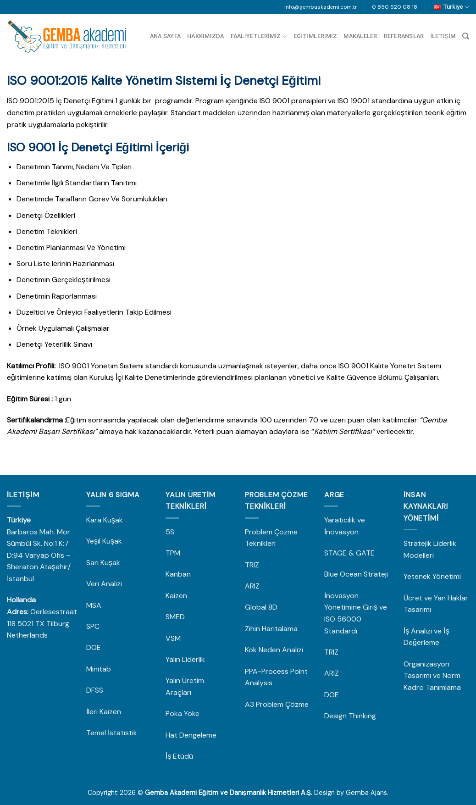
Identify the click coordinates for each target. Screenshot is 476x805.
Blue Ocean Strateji (356, 574)
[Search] (465, 36)
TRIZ (252, 565)
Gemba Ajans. (367, 792)
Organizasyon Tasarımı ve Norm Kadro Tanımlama (432, 675)
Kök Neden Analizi (274, 650)
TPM (173, 553)
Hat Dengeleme (191, 735)
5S (170, 532)
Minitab (99, 669)
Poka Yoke (182, 713)
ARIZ (252, 586)
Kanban (178, 574)
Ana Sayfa (165, 36)
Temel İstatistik (111, 733)
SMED (175, 617)
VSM (173, 638)
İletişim (442, 36)
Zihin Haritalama (271, 628)
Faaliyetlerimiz (259, 36)
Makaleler (360, 36)
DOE (94, 647)
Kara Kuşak (104, 520)
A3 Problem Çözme (277, 704)
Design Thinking (350, 716)
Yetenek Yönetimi (432, 576)
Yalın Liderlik (185, 659)
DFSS (94, 690)
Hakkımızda (205, 36)
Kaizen (176, 595)
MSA (94, 605)
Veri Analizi (104, 583)
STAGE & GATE (350, 553)
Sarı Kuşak (104, 562)
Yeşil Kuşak (104, 541)
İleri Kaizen (103, 711)
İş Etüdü (179, 756)
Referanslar (404, 36)
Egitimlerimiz (315, 36)
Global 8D (261, 607)
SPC (93, 626)
